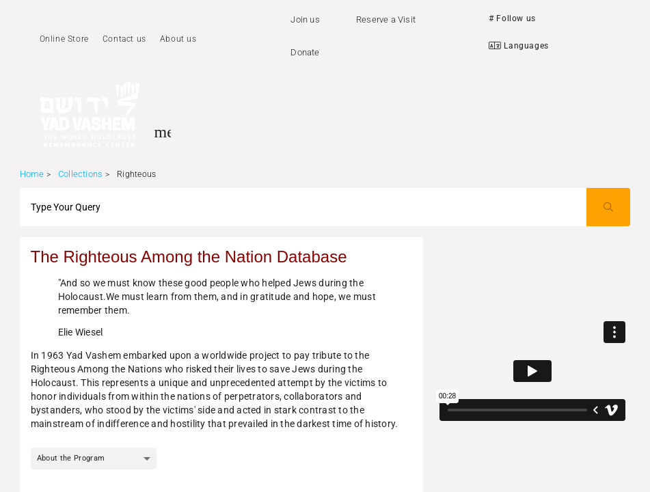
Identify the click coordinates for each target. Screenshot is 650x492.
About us (178, 39)
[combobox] (94, 458)
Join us (304, 19)
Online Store (64, 39)
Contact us (124, 39)
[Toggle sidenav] (162, 131)
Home (32, 174)
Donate (304, 52)
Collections (80, 174)
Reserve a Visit (386, 19)
